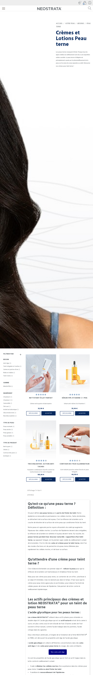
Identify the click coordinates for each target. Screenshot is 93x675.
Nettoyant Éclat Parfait (41, 398)
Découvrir (33, 413)
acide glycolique (47, 620)
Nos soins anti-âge (58, 652)
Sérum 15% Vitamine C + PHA (74, 398)
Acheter (48, 413)
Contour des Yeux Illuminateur (74, 464)
